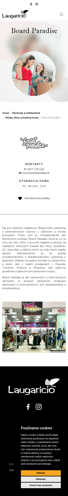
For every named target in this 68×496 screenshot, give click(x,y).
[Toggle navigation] (61, 14)
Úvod (5, 113)
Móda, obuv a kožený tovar (22, 117)
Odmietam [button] (41, 479)
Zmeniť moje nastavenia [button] (40, 485)
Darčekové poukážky (34, 198)
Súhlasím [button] (40, 473)
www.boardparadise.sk (36, 173)
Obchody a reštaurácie (26, 113)
